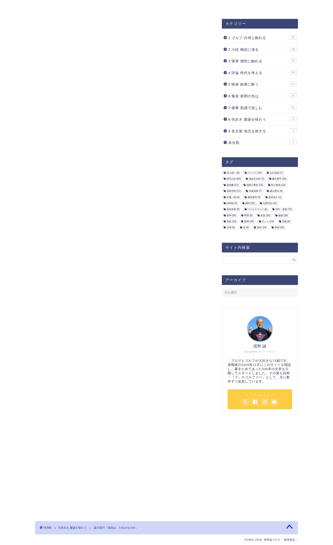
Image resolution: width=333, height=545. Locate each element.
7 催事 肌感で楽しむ (262, 107)
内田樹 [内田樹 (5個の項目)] (232, 203)
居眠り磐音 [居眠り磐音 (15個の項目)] (255, 185)
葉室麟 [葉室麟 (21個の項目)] (232, 185)
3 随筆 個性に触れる (262, 60)
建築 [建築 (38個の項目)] (283, 215)
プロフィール (115, 6)
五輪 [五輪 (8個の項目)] (286, 221)
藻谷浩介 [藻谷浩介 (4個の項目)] (274, 197)
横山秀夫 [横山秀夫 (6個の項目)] (276, 191)
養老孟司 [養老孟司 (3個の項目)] (254, 197)
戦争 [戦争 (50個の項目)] (231, 215)
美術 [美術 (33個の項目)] (231, 221)
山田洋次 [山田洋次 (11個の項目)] (270, 203)
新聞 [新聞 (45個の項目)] (249, 221)
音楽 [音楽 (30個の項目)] (265, 215)
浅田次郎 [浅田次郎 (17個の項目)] (234, 191)
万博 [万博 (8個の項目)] (231, 227)
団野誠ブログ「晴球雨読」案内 (66, 6)
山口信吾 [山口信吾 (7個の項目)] (276, 173)
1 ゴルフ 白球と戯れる (262, 37)
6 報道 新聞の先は (262, 95)
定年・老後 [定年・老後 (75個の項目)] (283, 209)
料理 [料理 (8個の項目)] (248, 215)
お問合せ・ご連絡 (152, 6)
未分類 (262, 142)
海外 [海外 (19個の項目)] (261, 227)
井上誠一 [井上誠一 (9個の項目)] (233, 173)
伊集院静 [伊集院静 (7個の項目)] (255, 191)
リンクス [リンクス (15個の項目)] (255, 173)
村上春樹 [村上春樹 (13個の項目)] (278, 185)
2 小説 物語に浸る (262, 49)
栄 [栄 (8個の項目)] (246, 227)
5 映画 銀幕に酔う (262, 84)
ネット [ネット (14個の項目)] (268, 221)
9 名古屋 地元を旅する (262, 130)
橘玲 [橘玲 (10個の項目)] (250, 203)
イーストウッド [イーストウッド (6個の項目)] (258, 209)
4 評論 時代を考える (262, 72)
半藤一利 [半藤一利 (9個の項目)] (233, 197)
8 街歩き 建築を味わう (57, 28)
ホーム (184, 6)
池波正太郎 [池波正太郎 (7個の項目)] (256, 179)
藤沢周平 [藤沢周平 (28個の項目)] (279, 179)
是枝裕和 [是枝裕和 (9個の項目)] (233, 209)
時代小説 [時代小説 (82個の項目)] (234, 179)
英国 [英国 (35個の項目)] (279, 227)
